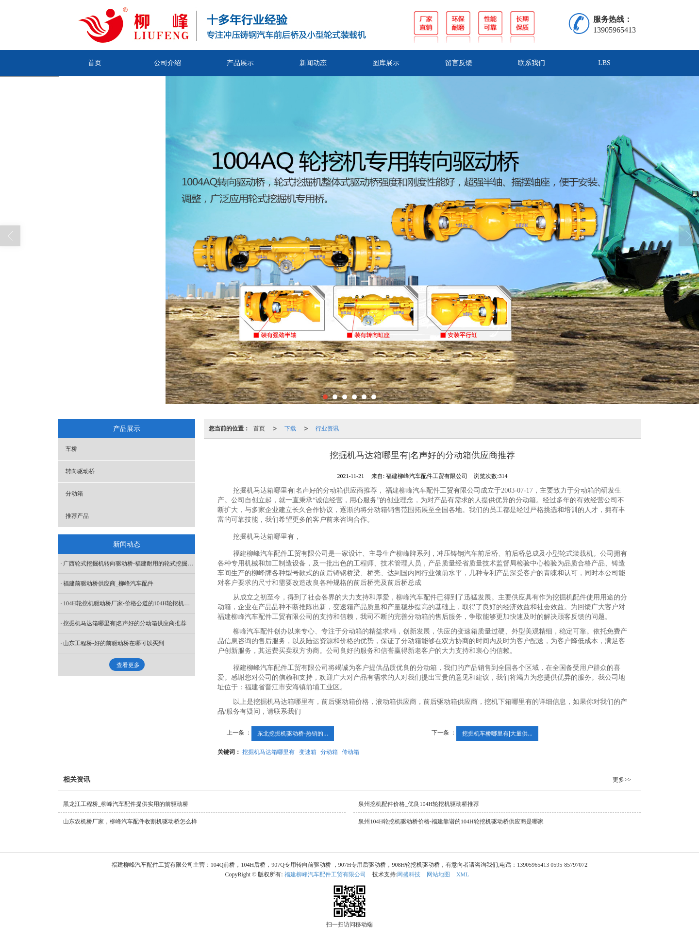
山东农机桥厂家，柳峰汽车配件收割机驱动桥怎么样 (130, 821)
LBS (604, 63)
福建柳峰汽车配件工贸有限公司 (325, 874)
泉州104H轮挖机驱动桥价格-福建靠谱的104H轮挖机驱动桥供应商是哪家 (450, 821)
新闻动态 (313, 63)
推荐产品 (77, 516)
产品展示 (240, 63)
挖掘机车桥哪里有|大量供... (497, 733)
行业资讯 (327, 428)
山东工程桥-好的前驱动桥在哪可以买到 (113, 643)
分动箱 (329, 752)
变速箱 (307, 752)
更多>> (622, 779)
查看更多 (128, 665)
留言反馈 (458, 63)
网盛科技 (408, 874)
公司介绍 (167, 63)
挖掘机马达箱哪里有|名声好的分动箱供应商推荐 (124, 623)
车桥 (71, 448)
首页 (94, 63)
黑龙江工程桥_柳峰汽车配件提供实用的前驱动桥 (125, 804)
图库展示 (385, 63)
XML (462, 874)
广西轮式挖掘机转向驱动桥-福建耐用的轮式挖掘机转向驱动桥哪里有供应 (129, 563)
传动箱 (350, 752)
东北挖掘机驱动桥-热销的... (292, 733)
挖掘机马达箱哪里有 (268, 752)
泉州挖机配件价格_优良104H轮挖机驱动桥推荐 (418, 804)
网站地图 (438, 874)
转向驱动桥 (80, 471)
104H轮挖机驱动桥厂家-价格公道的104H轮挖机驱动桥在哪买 (129, 603)
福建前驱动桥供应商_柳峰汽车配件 (108, 583)
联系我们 (531, 63)
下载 (290, 428)
